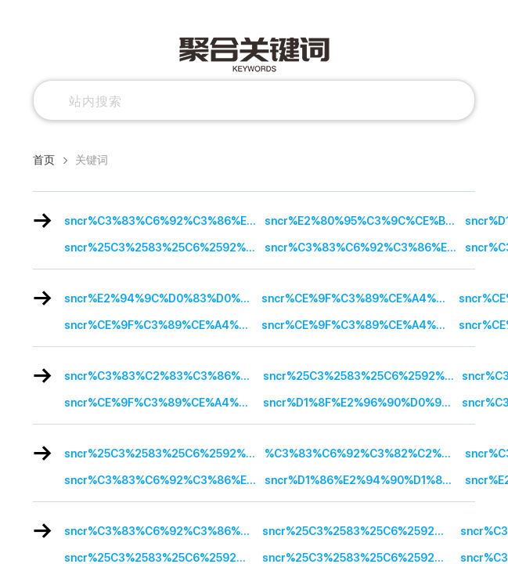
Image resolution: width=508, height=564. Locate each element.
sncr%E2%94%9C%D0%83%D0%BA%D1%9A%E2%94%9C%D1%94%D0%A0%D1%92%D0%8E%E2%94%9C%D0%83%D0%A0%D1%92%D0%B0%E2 (162, 298)
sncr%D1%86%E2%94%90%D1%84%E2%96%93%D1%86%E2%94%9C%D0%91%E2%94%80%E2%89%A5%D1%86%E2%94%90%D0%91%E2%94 (365, 480)
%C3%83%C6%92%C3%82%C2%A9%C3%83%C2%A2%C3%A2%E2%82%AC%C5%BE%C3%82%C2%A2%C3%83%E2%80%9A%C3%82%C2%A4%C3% (365, 453)
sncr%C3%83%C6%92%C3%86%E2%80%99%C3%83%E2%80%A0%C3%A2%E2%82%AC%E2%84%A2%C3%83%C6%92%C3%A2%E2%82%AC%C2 (365, 247)
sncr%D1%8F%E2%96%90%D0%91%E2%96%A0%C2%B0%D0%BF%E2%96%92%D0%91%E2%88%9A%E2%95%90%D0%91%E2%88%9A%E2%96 (362, 402)
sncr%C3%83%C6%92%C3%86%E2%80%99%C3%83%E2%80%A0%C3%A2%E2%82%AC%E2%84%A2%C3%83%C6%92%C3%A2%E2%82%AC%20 (164, 221)
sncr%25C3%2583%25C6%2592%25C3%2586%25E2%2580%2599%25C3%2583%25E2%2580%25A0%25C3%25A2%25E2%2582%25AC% (164, 247)
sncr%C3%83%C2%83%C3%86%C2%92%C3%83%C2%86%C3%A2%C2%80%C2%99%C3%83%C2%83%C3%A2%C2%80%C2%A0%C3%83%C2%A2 (163, 376)
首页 (44, 160)
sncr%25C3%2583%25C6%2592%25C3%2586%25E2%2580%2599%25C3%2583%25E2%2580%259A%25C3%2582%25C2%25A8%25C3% (164, 453)
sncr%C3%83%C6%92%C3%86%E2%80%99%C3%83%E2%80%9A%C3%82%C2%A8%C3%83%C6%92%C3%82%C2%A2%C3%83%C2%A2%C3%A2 (163, 531)
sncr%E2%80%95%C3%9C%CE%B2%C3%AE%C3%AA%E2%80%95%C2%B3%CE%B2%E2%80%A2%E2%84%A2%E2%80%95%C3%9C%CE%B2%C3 (365, 221)
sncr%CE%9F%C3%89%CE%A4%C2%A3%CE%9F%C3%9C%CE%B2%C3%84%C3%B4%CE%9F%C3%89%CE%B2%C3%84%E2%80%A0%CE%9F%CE (360, 298)
